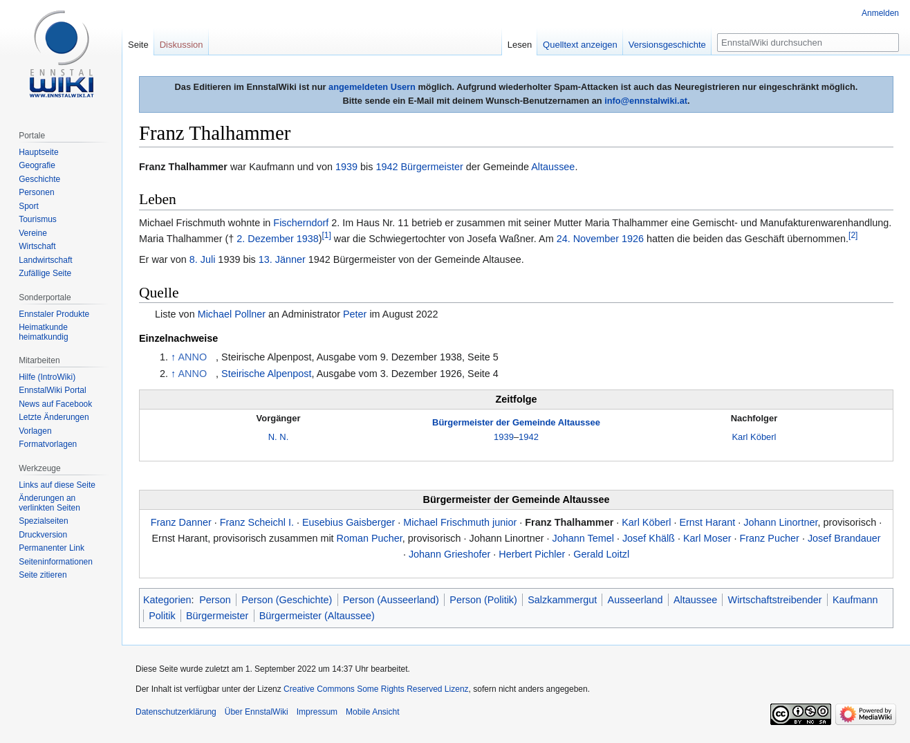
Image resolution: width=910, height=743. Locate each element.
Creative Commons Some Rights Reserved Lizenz (376, 689)
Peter (354, 314)
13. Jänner (282, 259)
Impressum (317, 712)
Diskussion (181, 44)
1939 (346, 166)
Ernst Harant (707, 522)
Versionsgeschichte (667, 44)
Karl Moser (707, 538)
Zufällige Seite (45, 273)
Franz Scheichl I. (257, 522)
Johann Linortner (780, 522)
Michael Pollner (232, 314)
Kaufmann (855, 599)
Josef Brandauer (844, 538)
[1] (326, 235)
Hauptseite (38, 152)
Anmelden (880, 13)
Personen (36, 192)
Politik (162, 615)
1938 (308, 238)
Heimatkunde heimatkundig (43, 332)
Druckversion (43, 535)
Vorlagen (35, 431)
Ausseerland (635, 599)
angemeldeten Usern (372, 87)
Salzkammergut (562, 599)
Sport (29, 206)
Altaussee (553, 166)
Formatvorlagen (48, 444)
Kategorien (167, 599)
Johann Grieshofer (449, 554)
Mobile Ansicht (372, 712)
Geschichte (39, 179)
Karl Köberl (754, 437)
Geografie (37, 165)
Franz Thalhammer (569, 522)
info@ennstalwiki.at (645, 100)
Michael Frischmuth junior (460, 522)
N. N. (278, 437)
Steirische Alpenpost (266, 373)
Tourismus (38, 219)
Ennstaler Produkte (54, 314)
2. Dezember (264, 238)
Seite (138, 44)
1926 (633, 238)
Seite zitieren (42, 575)
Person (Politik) (483, 599)
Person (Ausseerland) (391, 599)
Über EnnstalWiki (256, 712)
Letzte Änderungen (54, 417)
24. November (588, 238)
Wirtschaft (37, 246)
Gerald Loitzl (601, 554)
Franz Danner (181, 522)
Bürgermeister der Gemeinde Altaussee (516, 422)
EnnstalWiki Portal (52, 390)
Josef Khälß (648, 538)
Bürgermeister (431, 166)
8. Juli (202, 259)
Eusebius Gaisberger (348, 522)
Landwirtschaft (45, 260)
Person (215, 599)
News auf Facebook (55, 404)
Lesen (520, 44)
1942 (386, 166)
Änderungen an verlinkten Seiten (49, 503)
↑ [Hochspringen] (173, 357)
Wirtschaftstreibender (775, 599)
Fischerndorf (300, 222)
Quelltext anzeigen (580, 44)
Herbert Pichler (532, 554)
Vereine (33, 233)
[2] (852, 235)
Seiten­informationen (56, 562)
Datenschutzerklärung (176, 712)
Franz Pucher (769, 538)
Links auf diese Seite (57, 485)
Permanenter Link (51, 548)
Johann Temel (583, 538)
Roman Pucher (369, 538)
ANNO (192, 357)
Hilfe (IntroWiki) (47, 377)
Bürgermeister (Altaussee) (317, 615)
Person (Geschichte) (286, 599)
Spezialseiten (43, 521)
